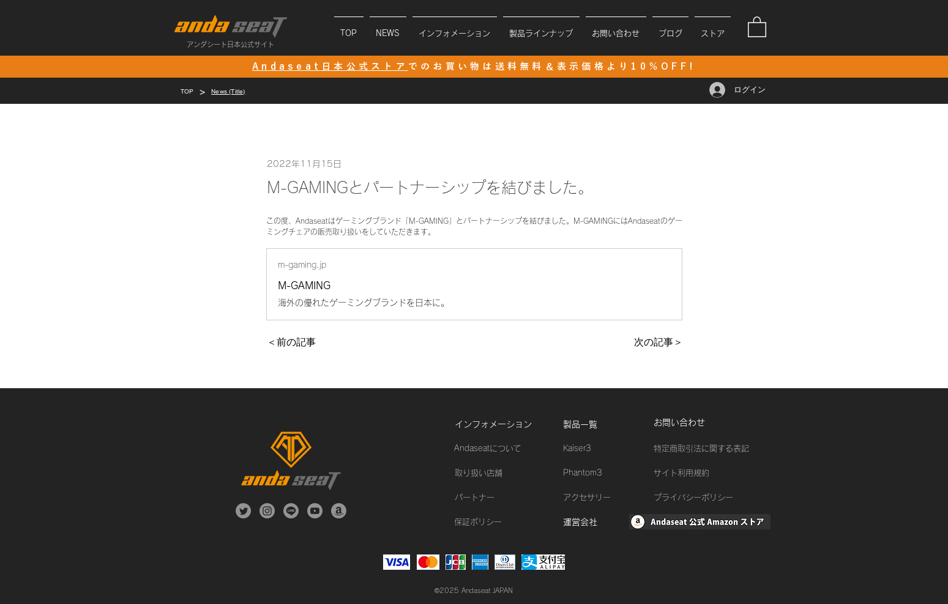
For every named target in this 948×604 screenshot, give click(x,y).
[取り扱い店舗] (498, 473)
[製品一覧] (606, 424)
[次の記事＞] (652, 342)
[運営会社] (606, 522)
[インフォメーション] (498, 424)
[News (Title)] (228, 91)
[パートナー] (498, 497)
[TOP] (187, 91)
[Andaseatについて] (497, 448)
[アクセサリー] (606, 497)
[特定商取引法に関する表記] (710, 448)
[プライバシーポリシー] (710, 497)
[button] (454, 28)
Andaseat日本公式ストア (330, 66)
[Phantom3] (606, 473)
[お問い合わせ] (697, 422)
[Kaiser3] (606, 448)
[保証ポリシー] (497, 522)
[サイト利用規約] (710, 473)
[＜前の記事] (307, 342)
